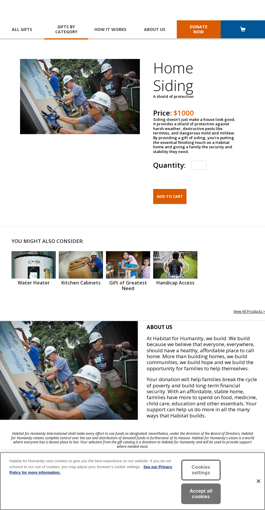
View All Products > (249, 311)
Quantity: (169, 165)
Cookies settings (201, 470)
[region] (132, 481)
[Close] (258, 481)
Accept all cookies (200, 493)
